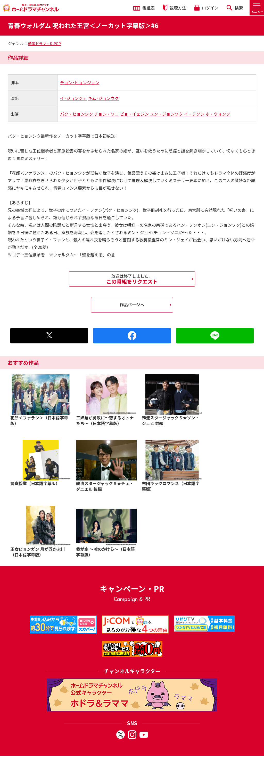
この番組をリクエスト (132, 279)
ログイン (206, 8)
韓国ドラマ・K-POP (44, 43)
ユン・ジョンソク (166, 114)
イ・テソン (194, 114)
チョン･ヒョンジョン (79, 82)
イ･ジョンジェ (73, 98)
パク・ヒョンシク (76, 114)
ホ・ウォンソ (217, 114)
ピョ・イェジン (134, 114)
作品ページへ (132, 304)
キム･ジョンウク (103, 98)
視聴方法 (174, 7)
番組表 (144, 8)
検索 (235, 8)
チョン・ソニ (106, 114)
